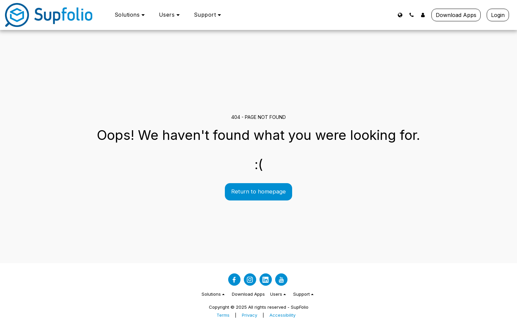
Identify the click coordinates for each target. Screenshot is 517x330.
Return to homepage (258, 191)
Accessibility (282, 315)
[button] (130, 15)
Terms (223, 315)
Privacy (249, 315)
